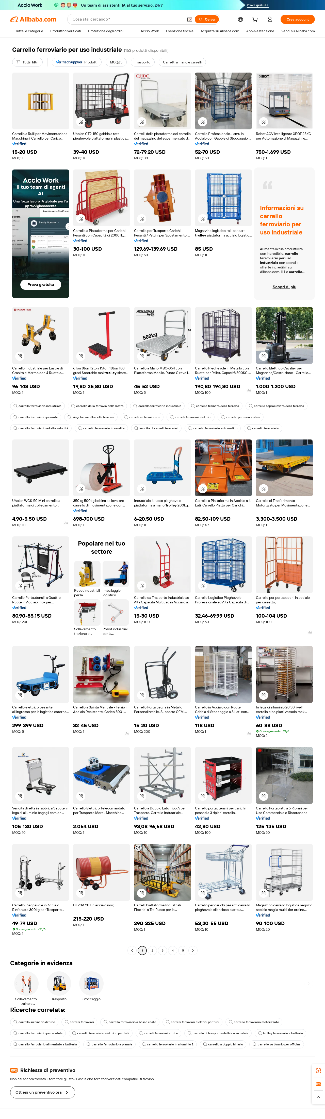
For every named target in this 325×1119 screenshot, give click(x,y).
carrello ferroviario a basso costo (130, 1022)
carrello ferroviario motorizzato (254, 1022)
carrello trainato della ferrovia (215, 406)
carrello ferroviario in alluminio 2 (167, 1044)
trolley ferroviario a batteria (280, 1033)
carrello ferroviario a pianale (109, 1044)
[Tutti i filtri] (27, 62)
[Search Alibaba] (128, 19)
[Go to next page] (193, 950)
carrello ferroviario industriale (37, 406)
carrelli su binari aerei (142, 417)
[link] (318, 1070)
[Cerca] (207, 19)
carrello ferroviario (263, 428)
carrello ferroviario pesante (35, 417)
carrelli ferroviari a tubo (158, 1033)
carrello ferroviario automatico (212, 428)
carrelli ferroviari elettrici (190, 417)
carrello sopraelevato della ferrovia (276, 406)
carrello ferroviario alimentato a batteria (45, 1044)
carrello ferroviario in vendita (101, 428)
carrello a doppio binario (223, 1044)
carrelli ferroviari (79, 1022)
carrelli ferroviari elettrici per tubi (192, 1022)
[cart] (256, 20)
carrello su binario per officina (277, 1044)
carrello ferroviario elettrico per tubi (100, 1033)
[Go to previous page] (132, 950)
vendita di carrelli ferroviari (156, 428)
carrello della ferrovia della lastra (97, 406)
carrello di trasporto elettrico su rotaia (218, 1033)
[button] (190, 19)
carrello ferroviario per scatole (37, 1033)
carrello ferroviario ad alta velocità (40, 428)
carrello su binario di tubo (34, 1022)
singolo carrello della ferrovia (91, 417)
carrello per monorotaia (240, 417)
